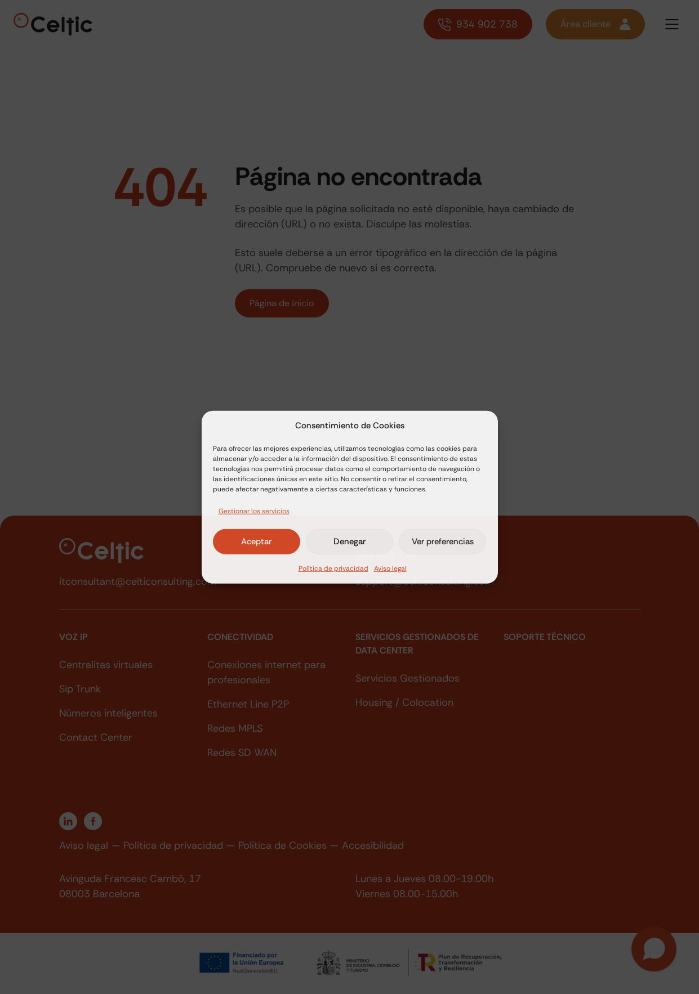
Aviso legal (390, 567)
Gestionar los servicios (254, 510)
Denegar (349, 541)
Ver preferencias (443, 541)
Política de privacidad (333, 567)
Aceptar (256, 541)
